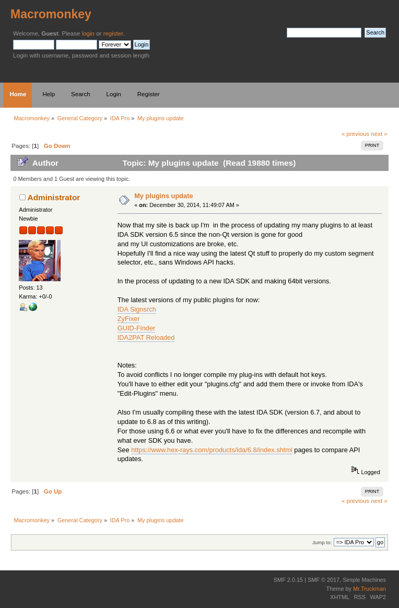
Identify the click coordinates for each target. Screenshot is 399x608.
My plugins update (163, 196)
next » (379, 134)
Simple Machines (364, 580)
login (88, 33)
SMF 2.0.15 (288, 580)
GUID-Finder (137, 328)
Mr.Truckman (369, 589)
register (113, 33)
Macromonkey (50, 14)
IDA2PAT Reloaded (146, 337)
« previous (355, 134)
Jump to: (322, 542)
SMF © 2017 (323, 580)
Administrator (54, 197)
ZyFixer (129, 319)
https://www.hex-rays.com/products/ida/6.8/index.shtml (211, 450)
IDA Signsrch (137, 309)
